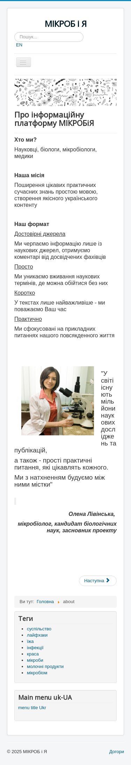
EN (19, 44)
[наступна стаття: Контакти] (98, 581)
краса (33, 654)
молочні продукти (45, 666)
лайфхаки (37, 635)
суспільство (39, 628)
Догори (116, 751)
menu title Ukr (32, 707)
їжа (30, 641)
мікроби (35, 660)
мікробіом (37, 672)
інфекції (35, 647)
